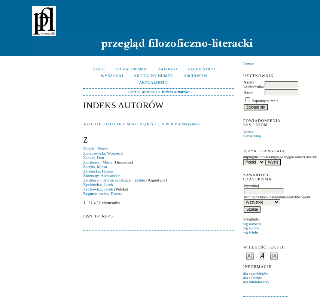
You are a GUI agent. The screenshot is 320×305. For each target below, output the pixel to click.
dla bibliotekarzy (256, 282)
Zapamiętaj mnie (265, 101)
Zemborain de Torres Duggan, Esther (114, 180)
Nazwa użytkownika (254, 84)
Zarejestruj (201, 69)
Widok (248, 132)
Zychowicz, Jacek (98, 184)
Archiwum (195, 76)
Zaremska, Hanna (98, 171)
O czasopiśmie (132, 69)
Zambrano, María (97, 162)
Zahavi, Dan (93, 157)
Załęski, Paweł (95, 148)
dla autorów (252, 278)
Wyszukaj (112, 76)
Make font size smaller (250, 255)
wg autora (251, 228)
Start (99, 69)
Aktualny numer (153, 76)
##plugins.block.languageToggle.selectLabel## (265, 157)
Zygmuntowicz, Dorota (102, 193)
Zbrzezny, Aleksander (101, 175)
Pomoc (248, 64)
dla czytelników (255, 274)
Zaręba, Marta (95, 166)
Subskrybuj (252, 136)
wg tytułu (250, 232)
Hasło (248, 92)
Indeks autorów (175, 91)
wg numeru (252, 224)
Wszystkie (190, 124)
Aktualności (154, 82)
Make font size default (262, 255)
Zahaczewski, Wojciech (103, 153)
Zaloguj (167, 69)
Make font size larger (274, 255)
